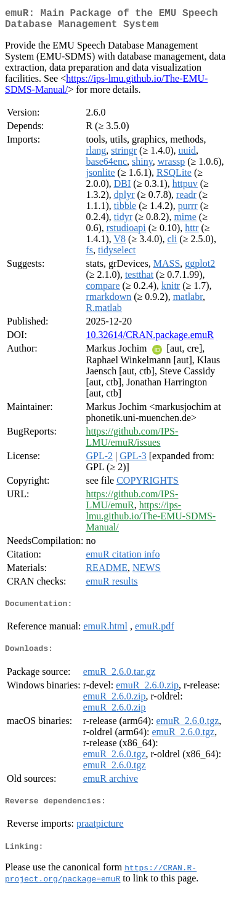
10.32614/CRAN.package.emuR (150, 339)
